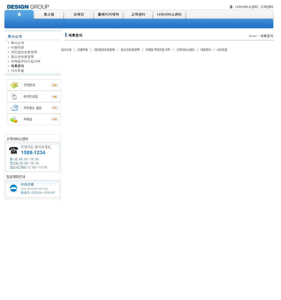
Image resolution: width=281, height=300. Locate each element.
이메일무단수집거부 (25, 61)
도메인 (78, 14)
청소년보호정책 (22, 57)
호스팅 (49, 14)
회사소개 (17, 43)
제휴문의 (17, 66)
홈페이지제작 (108, 14)
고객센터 (266, 7)
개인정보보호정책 (24, 52)
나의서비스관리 (246, 7)
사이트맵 (17, 70)
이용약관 (17, 47)
